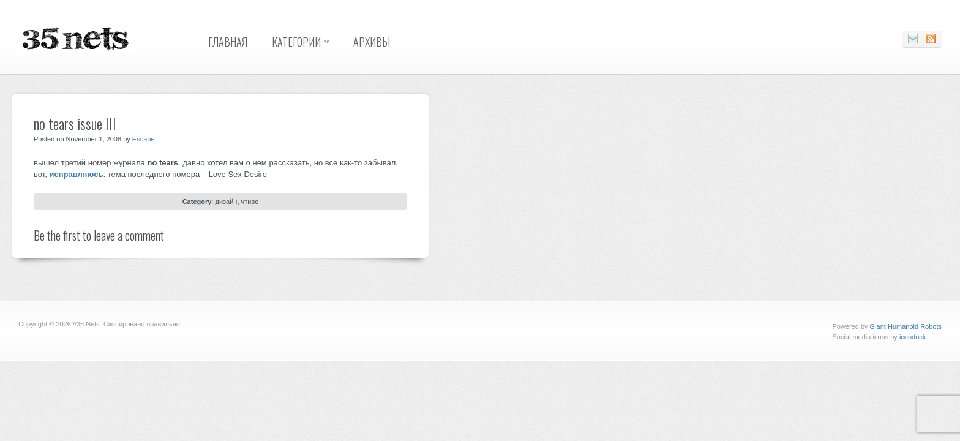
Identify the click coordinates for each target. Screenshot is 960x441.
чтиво (250, 201)
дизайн (226, 201)
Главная (227, 42)
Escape (143, 139)
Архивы (371, 42)
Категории (296, 42)
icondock (912, 337)
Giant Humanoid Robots (906, 326)
